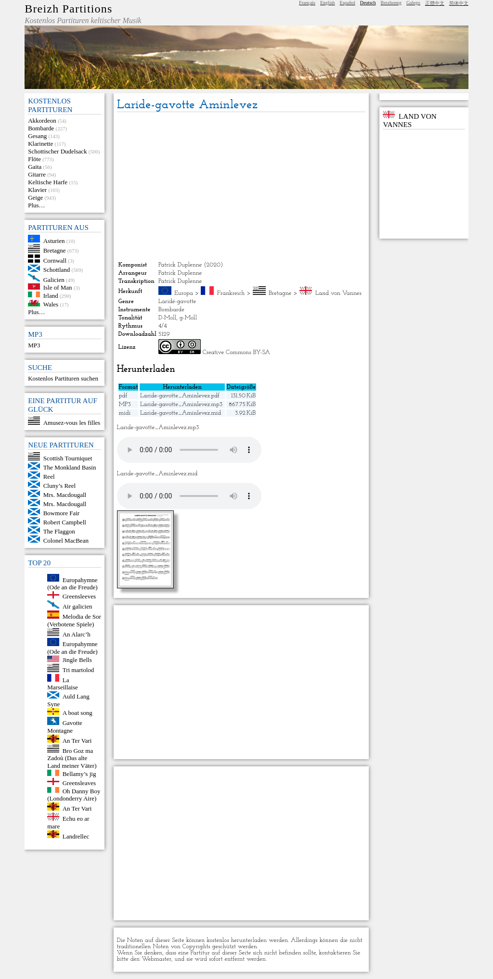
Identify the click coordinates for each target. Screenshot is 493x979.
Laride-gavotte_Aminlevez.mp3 (181, 404)
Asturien (54, 240)
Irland (50, 295)
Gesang (37, 136)
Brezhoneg (391, 2)
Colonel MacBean (66, 540)
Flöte (34, 159)
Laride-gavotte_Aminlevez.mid (180, 413)
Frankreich (231, 293)
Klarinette (40, 143)
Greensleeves (79, 596)
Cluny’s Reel (59, 485)
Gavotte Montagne (64, 726)
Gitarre (37, 174)
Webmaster (156, 959)
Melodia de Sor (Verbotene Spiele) (74, 620)
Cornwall (54, 260)
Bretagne (54, 250)
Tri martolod (78, 670)
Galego (413, 2)
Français (307, 2)
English (327, 2)
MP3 (34, 345)
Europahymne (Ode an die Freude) (72, 583)
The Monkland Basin (69, 467)
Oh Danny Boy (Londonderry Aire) (73, 794)
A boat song (77, 712)
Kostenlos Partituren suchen (63, 378)
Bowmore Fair (61, 513)
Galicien (54, 279)
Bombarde (41, 128)
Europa (183, 293)
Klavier (37, 189)
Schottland (56, 269)
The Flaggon (59, 531)
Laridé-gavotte (177, 301)
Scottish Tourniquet (67, 458)
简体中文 (458, 3)
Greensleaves (79, 783)
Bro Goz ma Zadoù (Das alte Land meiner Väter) (71, 758)
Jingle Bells (77, 659)
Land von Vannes (338, 293)
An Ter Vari (77, 740)
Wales (50, 304)
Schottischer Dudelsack (57, 151)
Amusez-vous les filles (71, 422)
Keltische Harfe (47, 182)
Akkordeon (42, 120)
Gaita (34, 166)
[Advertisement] (241, 186)
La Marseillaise (62, 683)
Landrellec (76, 835)
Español (347, 2)
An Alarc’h (77, 633)
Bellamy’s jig (79, 773)
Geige (35, 197)
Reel (49, 476)
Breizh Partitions (68, 8)
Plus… (36, 205)
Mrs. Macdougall (65, 494)
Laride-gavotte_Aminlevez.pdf (180, 396)
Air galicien (77, 606)
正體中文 (434, 3)
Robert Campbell (64, 522)
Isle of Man (57, 287)
